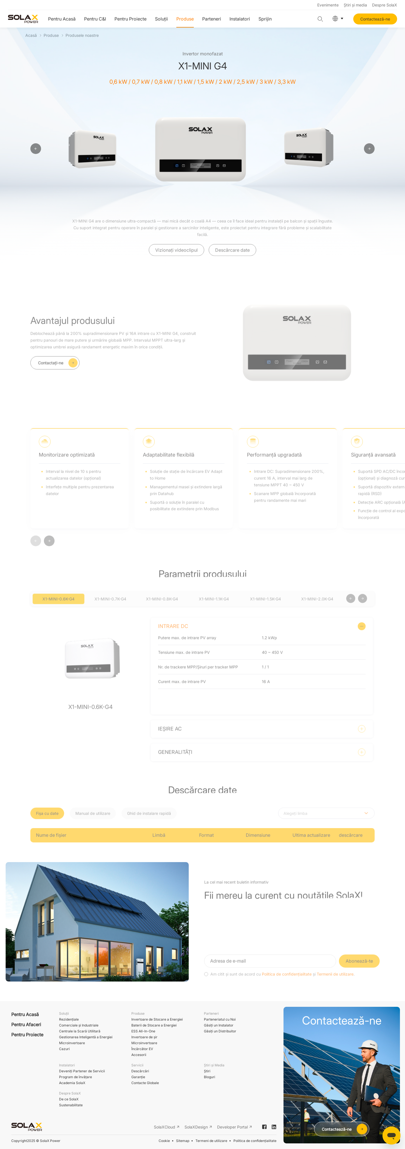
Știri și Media (214, 1065)
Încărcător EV (142, 1049)
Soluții (161, 19)
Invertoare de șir (144, 1037)
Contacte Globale (145, 1083)
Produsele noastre (82, 35)
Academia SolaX (72, 1083)
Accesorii (138, 1055)
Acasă (31, 35)
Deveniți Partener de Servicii (82, 1071)
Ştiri (207, 1071)
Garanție (138, 1077)
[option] (94, 149)
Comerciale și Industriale (78, 1025)
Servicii (137, 1065)
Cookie (164, 1141)
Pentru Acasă (62, 19)
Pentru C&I (95, 19)
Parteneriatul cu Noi (220, 1019)
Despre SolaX (384, 5)
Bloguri (209, 1077)
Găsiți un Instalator (218, 1025)
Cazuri (64, 1049)
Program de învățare (75, 1077)
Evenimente (328, 5)
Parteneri (211, 19)
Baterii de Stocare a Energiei (154, 1025)
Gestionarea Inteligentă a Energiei (85, 1037)
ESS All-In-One (143, 1031)
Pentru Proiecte (130, 19)
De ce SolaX (68, 1099)
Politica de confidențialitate (254, 1141)
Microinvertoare (72, 1043)
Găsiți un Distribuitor (220, 1031)
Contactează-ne (375, 19)
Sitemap (182, 1141)
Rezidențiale (69, 1019)
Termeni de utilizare (211, 1141)
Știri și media (355, 5)
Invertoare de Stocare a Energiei (157, 1019)
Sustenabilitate (71, 1105)
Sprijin (265, 19)
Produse (185, 19)
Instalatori (240, 19)
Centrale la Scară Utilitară (79, 1031)
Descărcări (140, 1071)
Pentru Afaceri (26, 1024)
